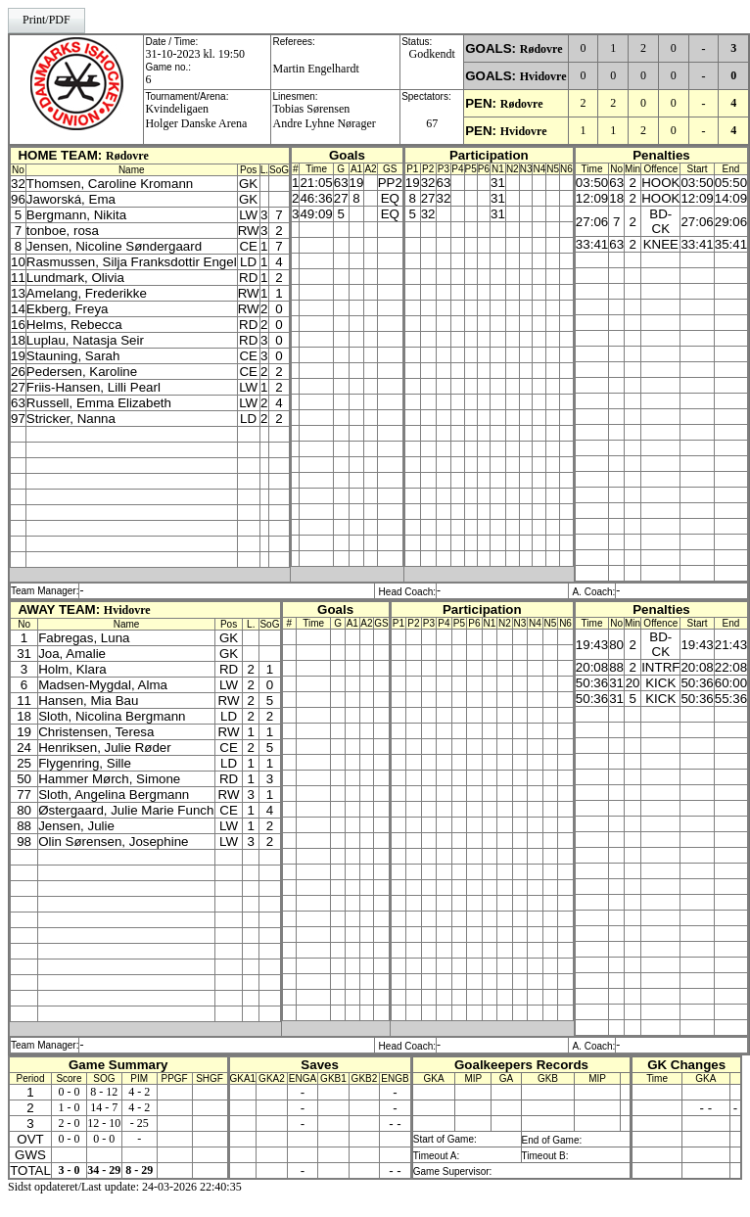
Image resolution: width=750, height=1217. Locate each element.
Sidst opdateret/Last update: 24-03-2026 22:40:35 (125, 1187)
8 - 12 (103, 1092)
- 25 (139, 1123)
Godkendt (432, 54)
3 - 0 (68, 1170)
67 (432, 123)
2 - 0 (68, 1123)
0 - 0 (68, 1092)
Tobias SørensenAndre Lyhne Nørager (323, 116)
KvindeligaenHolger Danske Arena (196, 116)
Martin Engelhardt (315, 68)
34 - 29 (103, 1170)
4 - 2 (139, 1092)
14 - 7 (103, 1107)
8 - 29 (139, 1170)
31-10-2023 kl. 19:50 (195, 54)
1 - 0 (68, 1107)
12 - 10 (103, 1123)
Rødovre (541, 49)
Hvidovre (543, 76)
